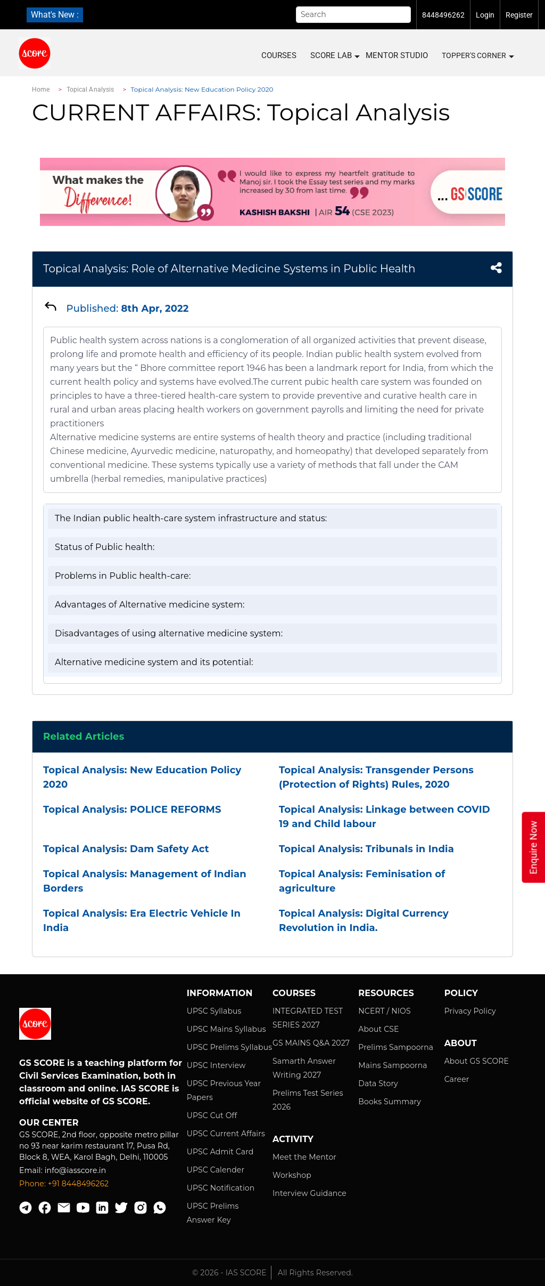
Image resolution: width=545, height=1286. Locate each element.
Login (485, 15)
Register (519, 15)
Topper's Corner (477, 56)
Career (456, 1079)
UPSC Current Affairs (226, 1133)
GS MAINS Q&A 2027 (311, 1043)
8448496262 (443, 15)
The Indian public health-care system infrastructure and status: (191, 518)
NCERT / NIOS (384, 1011)
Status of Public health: (105, 547)
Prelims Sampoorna (395, 1047)
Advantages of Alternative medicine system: (150, 605)
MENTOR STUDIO (397, 55)
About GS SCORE (476, 1061)
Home (40, 89)
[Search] (353, 14)
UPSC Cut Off (212, 1115)
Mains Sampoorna (392, 1065)
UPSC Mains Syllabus (226, 1029)
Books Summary (389, 1101)
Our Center (49, 1123)
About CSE (378, 1029)
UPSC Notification (221, 1188)
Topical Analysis (90, 89)
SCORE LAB (334, 56)
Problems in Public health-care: (123, 576)
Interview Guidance (309, 1193)
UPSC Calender (216, 1170)
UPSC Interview (216, 1065)
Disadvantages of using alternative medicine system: (169, 633)
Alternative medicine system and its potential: (154, 662)
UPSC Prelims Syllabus (229, 1047)
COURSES (278, 55)
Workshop (291, 1175)
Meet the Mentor (304, 1157)
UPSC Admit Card (220, 1151)
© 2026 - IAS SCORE (229, 1272)
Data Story (378, 1083)
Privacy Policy (470, 1011)
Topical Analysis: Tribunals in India (366, 849)
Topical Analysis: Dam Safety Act (126, 849)
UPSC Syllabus (214, 1011)
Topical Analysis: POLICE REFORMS (132, 809)
